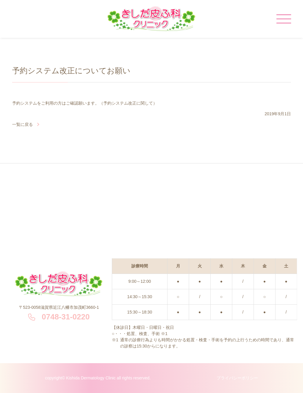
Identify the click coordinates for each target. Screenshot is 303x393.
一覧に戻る (22, 124)
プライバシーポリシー (237, 378)
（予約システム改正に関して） (128, 103)
